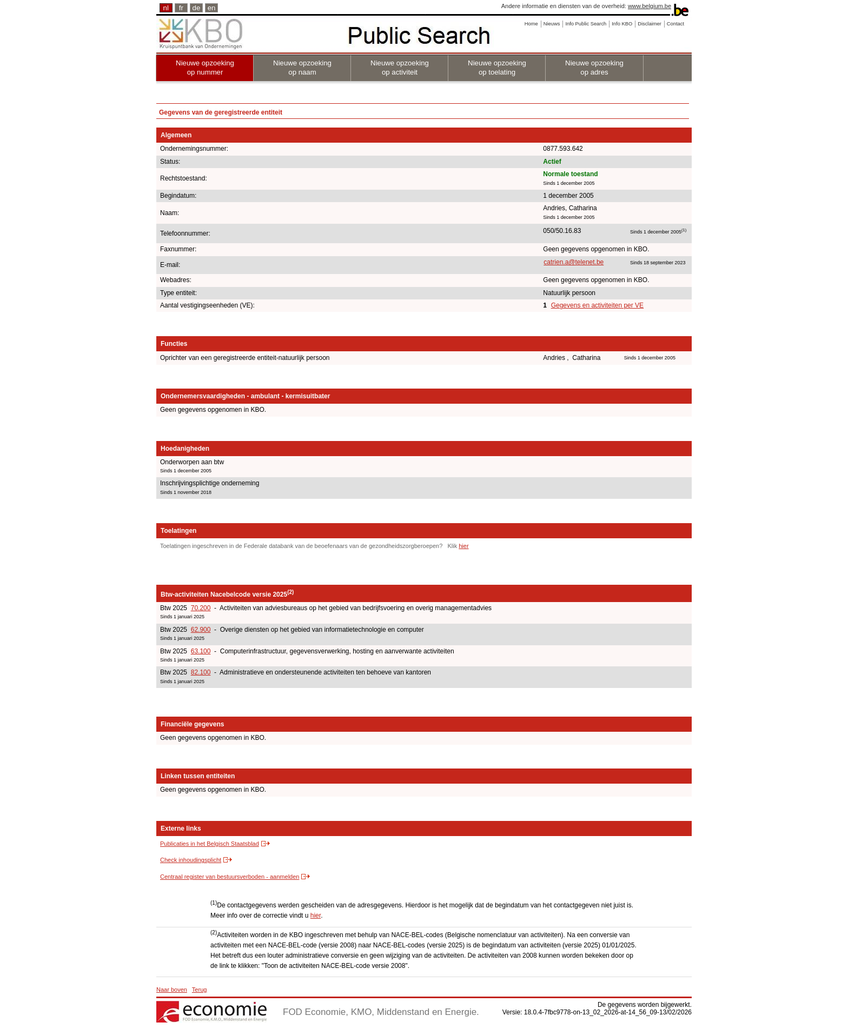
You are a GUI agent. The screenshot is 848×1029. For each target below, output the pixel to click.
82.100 (201, 672)
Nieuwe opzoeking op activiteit (399, 67)
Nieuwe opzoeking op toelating (497, 67)
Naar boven (171, 989)
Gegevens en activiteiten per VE (597, 305)
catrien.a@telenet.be (574, 262)
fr (181, 8)
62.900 (201, 629)
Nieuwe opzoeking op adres (594, 67)
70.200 (201, 608)
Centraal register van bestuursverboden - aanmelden (229, 876)
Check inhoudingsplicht (190, 860)
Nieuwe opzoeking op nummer (205, 67)
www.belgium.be (649, 6)
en (212, 8)
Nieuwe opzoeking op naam (302, 67)
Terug (199, 989)
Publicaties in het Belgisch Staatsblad (209, 843)
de (197, 8)
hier (463, 546)
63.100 (201, 651)
